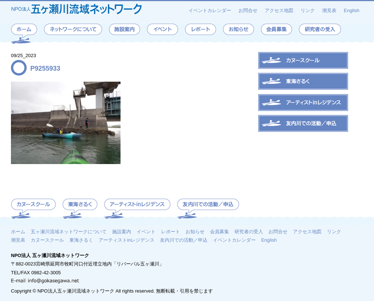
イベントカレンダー (209, 10)
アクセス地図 (279, 10)
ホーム (18, 231)
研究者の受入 (248, 231)
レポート (170, 231)
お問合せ (247, 10)
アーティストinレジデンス (126, 239)
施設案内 (121, 231)
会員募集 (219, 231)
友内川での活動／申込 (183, 239)
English (351, 10)
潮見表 (329, 10)
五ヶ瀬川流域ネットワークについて (69, 231)
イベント (146, 231)
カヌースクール (47, 239)
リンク (308, 10)
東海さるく (81, 239)
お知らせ (195, 231)
